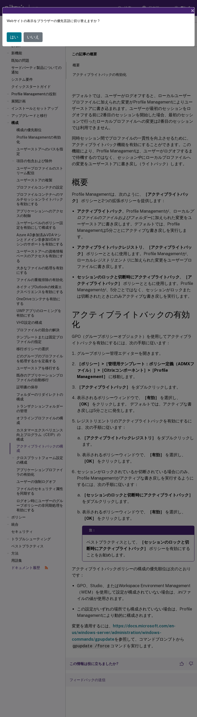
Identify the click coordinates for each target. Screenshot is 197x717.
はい (14, 37)
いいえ (33, 37)
